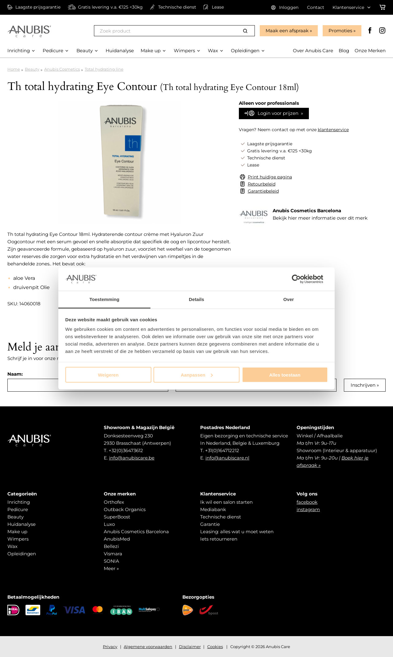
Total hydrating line (104, 69)
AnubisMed (117, 539)
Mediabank (213, 509)
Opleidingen (21, 554)
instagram (308, 509)
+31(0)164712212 (222, 450)
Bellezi (111, 546)
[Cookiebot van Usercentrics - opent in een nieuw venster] (301, 279)
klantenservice (333, 129)
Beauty (32, 69)
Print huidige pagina (270, 177)
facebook (307, 502)
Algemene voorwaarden (148, 646)
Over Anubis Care (313, 50)
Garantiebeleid (263, 191)
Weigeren (108, 374)
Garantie (210, 524)
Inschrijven (363, 385)
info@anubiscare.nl (227, 458)
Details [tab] (196, 299)
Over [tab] (288, 299)
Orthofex (114, 502)
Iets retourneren (218, 539)
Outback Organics (125, 509)
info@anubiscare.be (131, 458)
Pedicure (17, 509)
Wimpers (18, 539)
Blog (344, 50)
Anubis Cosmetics (62, 69)
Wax (12, 546)
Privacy (110, 646)
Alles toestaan (285, 374)
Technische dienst (220, 517)
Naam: (15, 374)
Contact (315, 7)
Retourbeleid (261, 184)
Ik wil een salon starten (226, 502)
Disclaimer (190, 646)
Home (13, 69)
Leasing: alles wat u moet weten (237, 531)
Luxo (109, 524)
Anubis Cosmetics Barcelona (136, 531)
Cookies (215, 646)
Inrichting (18, 502)
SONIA (111, 561)
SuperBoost (117, 517)
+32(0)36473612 (126, 450)
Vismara (113, 554)
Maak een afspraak (287, 30)
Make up (17, 531)
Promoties (340, 30)
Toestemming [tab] (104, 299)
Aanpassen (197, 374)
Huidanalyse (21, 524)
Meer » (111, 568)
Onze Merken (370, 50)
